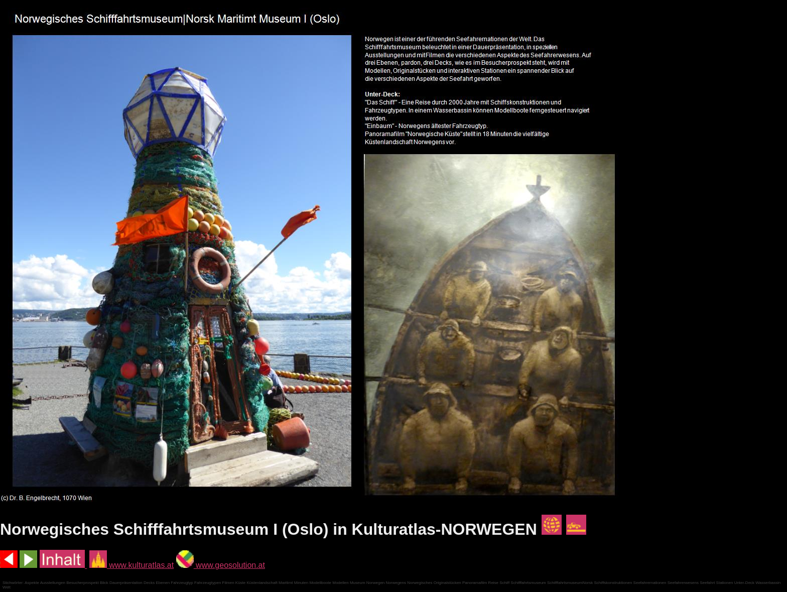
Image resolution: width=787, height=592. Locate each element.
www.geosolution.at (220, 565)
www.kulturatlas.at (131, 565)
